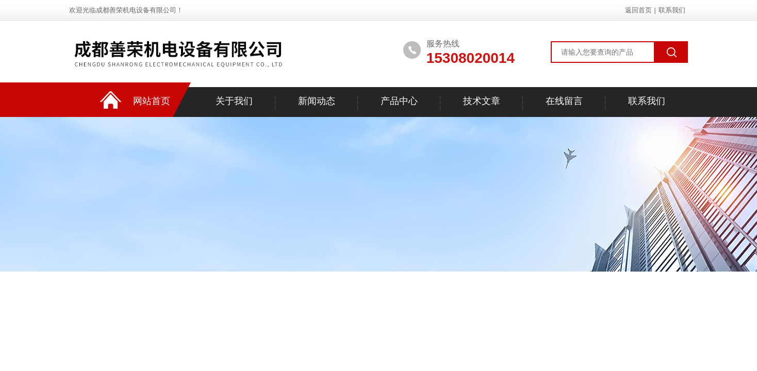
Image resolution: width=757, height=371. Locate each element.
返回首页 (638, 10)
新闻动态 (316, 101)
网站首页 (151, 101)
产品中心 (399, 101)
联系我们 (672, 10)
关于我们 (234, 101)
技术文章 (481, 101)
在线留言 (564, 101)
